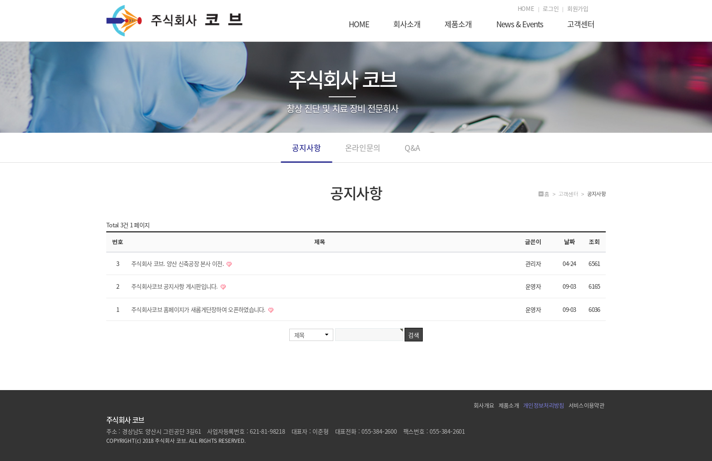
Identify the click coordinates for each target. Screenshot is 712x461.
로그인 (551, 9)
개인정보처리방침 (543, 405)
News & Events (519, 25)
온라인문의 (363, 152)
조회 (594, 241)
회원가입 (577, 9)
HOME (526, 9)
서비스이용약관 (586, 405)
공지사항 (306, 152)
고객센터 (580, 25)
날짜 (569, 241)
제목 (299, 335)
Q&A (412, 152)
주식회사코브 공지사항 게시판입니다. (175, 286)
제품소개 (458, 25)
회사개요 (484, 405)
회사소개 (406, 25)
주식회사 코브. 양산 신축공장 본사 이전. (178, 263)
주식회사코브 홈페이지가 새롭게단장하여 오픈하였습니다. (199, 309)
